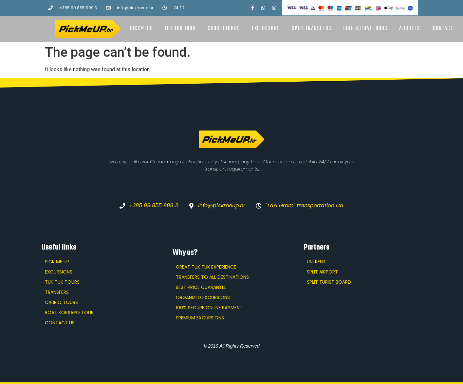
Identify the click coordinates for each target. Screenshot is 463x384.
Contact (443, 28)
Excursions (266, 28)
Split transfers (311, 28)
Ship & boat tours (365, 28)
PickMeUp (141, 28)
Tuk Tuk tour (180, 28)
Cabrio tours (224, 28)
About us (410, 28)
